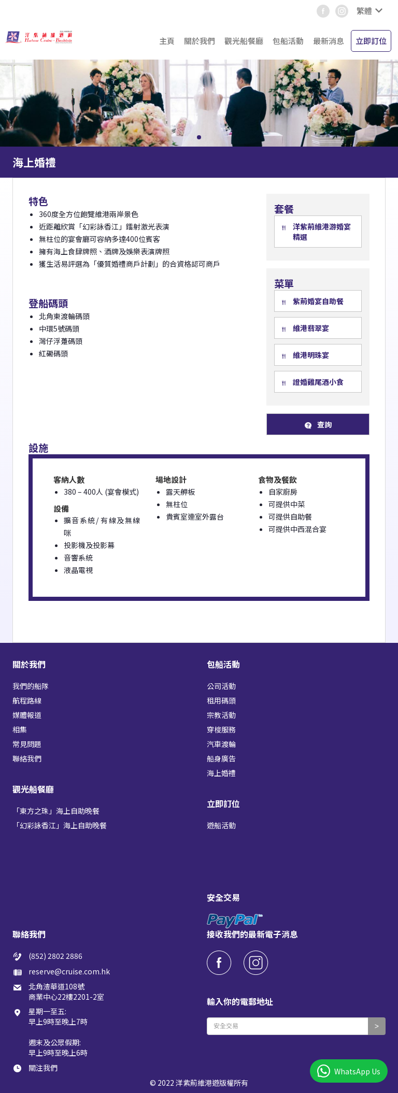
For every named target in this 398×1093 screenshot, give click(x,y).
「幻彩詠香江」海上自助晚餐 (59, 825)
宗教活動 (221, 715)
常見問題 (26, 744)
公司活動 (221, 686)
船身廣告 (221, 758)
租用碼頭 (221, 700)
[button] (369, 11)
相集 (19, 729)
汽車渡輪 (221, 744)
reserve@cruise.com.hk (69, 971)
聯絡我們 (26, 758)
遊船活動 (221, 825)
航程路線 (26, 700)
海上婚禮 (221, 773)
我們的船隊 (30, 686)
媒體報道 (26, 715)
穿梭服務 (221, 729)
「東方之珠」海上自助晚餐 (56, 811)
